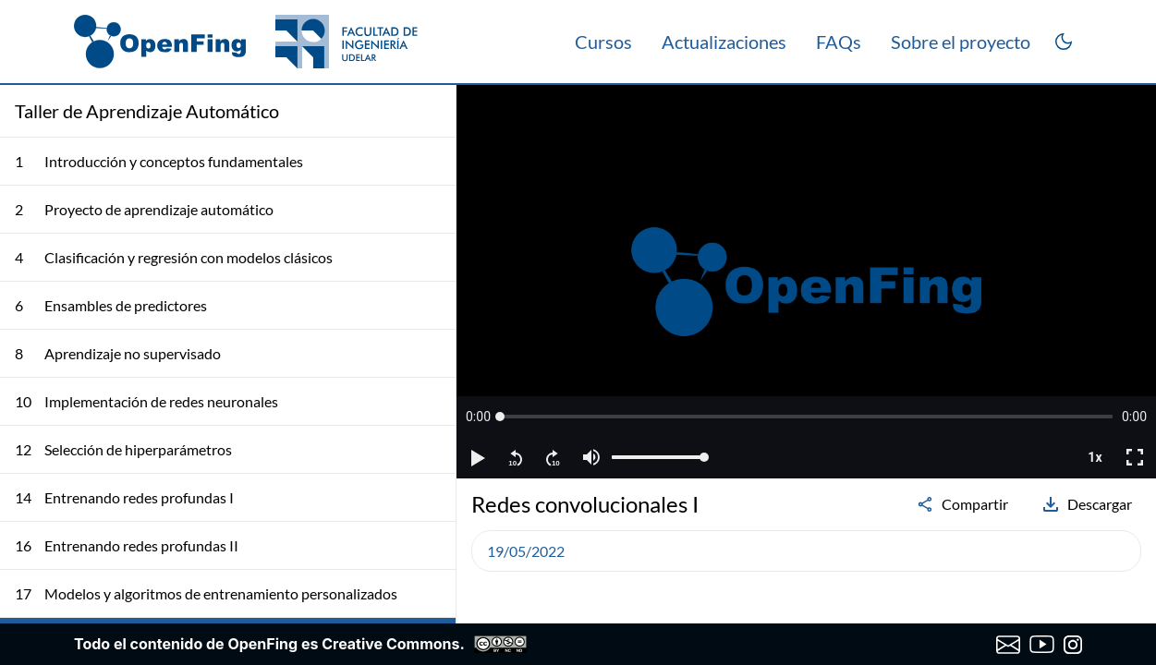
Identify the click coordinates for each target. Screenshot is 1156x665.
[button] (478, 416)
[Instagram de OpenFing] (1073, 644)
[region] (806, 281)
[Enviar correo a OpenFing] (1008, 644)
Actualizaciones (724, 41)
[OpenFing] (246, 41)
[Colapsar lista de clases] (427, 111)
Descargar (1086, 504)
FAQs (838, 41)
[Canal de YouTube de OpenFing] (1041, 644)
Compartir (962, 504)
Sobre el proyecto (960, 41)
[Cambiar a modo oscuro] (1063, 41)
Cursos (603, 41)
